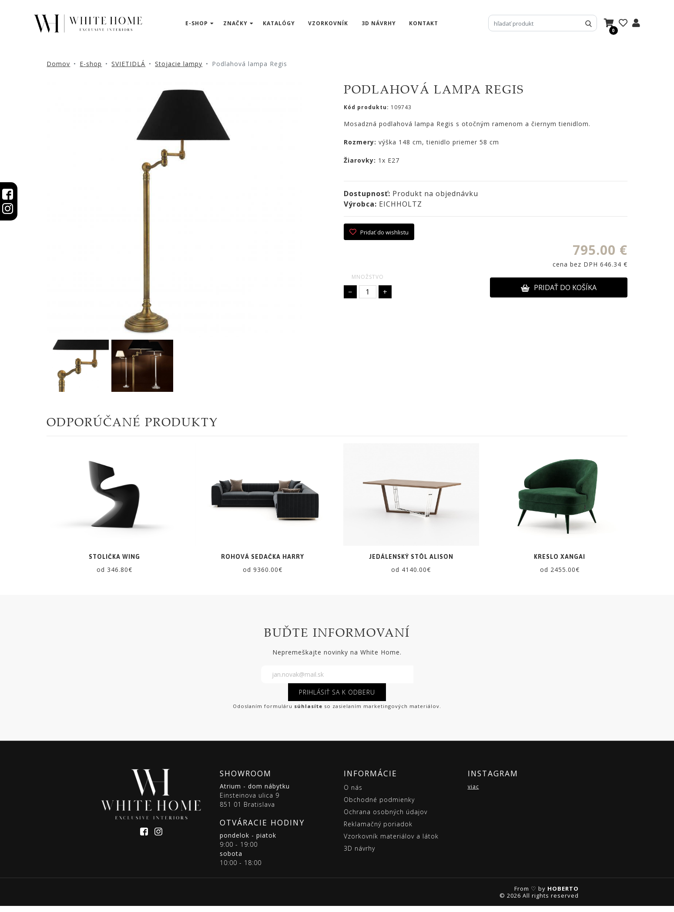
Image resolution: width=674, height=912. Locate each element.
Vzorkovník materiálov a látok (391, 842)
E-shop (91, 64)
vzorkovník (328, 23)
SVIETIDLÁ (128, 64)
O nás (353, 793)
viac (473, 792)
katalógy (279, 23)
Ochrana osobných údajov (385, 818)
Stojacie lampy (178, 64)
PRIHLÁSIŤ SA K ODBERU (337, 698)
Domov (58, 64)
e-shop (196, 23)
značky (235, 23)
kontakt (423, 23)
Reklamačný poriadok (378, 830)
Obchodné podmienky (379, 806)
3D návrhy (379, 23)
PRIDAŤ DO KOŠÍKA (559, 287)
